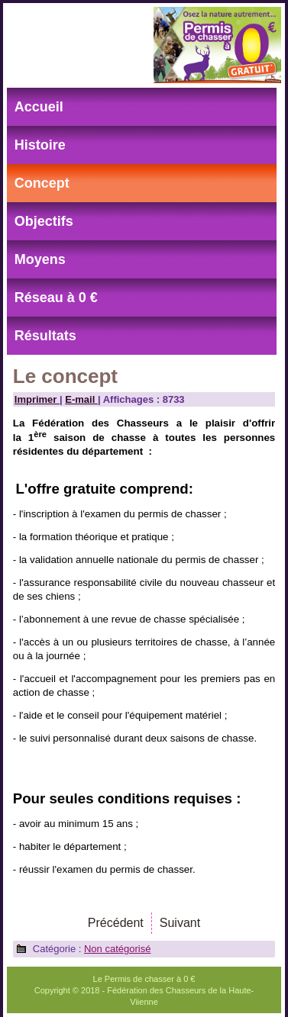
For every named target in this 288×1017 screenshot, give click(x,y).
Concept (42, 183)
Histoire (40, 145)
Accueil (39, 106)
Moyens (40, 259)
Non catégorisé (117, 948)
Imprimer (37, 399)
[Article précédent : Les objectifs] (115, 923)
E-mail (81, 399)
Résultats (45, 335)
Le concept (65, 376)
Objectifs (44, 221)
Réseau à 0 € (56, 297)
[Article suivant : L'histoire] (180, 923)
